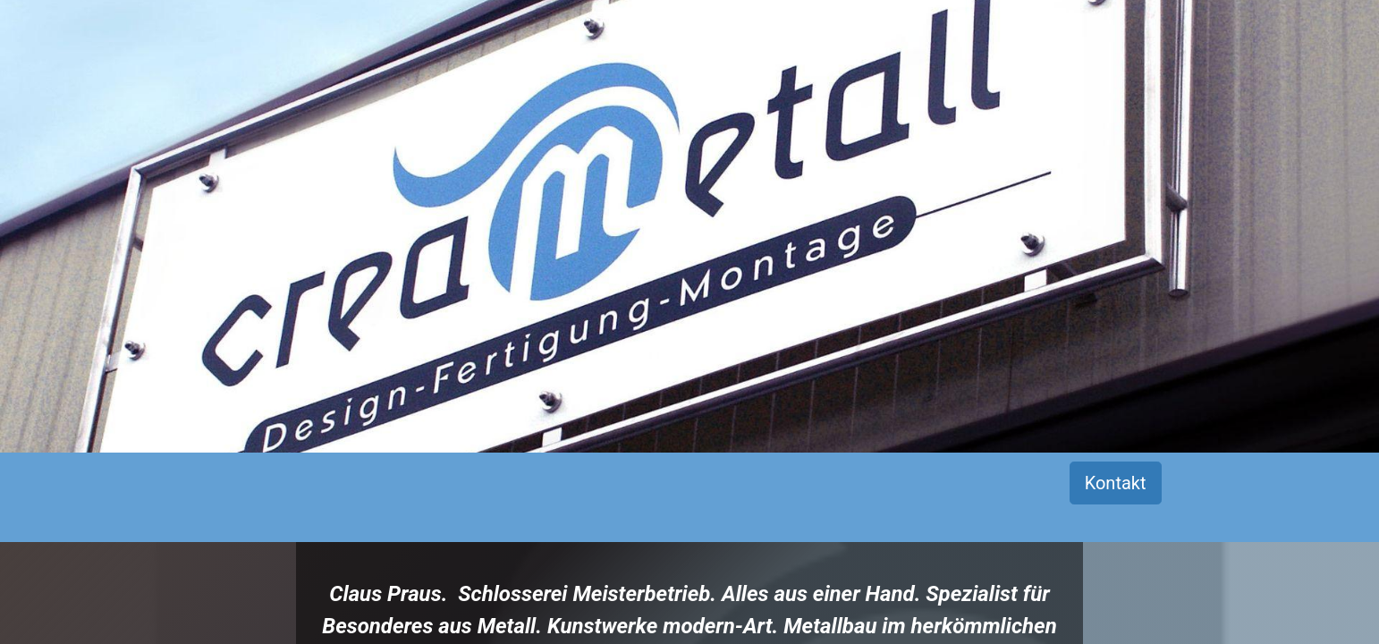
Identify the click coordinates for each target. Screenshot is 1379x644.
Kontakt (1115, 483)
